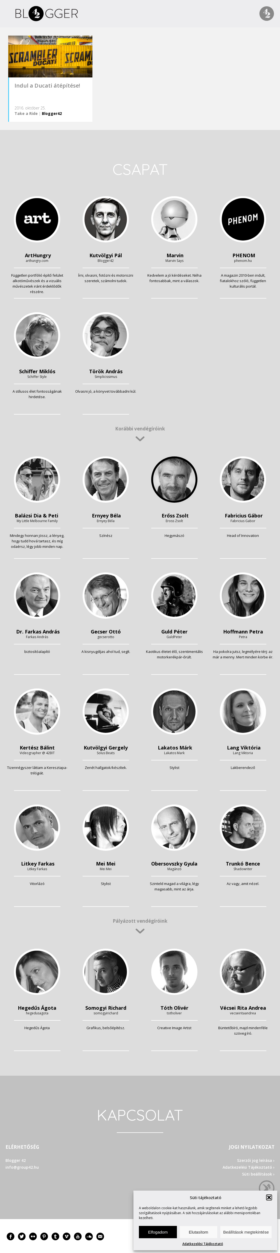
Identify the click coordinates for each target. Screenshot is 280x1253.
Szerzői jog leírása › (256, 1160)
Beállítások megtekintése (246, 1232)
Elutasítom (198, 1232)
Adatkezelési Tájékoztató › (249, 1167)
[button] (269, 1197)
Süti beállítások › (258, 1174)
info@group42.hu (22, 1167)
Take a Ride (26, 113)
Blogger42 (52, 113)
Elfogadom (158, 1232)
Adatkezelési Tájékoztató (202, 1244)
